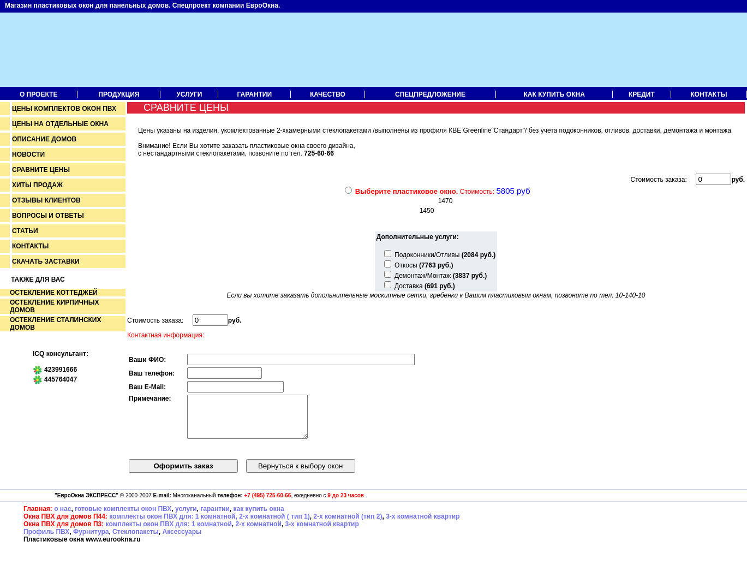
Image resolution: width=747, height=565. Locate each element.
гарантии (215, 517)
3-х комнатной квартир (422, 524)
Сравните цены (41, 170)
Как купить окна (554, 94)
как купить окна (258, 517)
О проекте (38, 94)
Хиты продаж (37, 185)
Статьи (25, 231)
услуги (186, 517)
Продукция (118, 94)
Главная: (37, 517)
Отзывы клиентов (46, 200)
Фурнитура (91, 540)
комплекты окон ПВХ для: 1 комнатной (169, 532)
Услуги (189, 94)
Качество (327, 94)
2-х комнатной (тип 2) (347, 524)
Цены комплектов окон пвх (64, 108)
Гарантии (254, 94)
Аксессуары (182, 540)
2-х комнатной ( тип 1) (274, 524)
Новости (28, 154)
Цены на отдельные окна (60, 124)
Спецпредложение (430, 94)
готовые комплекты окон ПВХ (123, 517)
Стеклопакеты (135, 540)
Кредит (642, 94)
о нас (62, 517)
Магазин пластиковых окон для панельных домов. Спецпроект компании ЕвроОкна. (142, 5)
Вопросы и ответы (48, 215)
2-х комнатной (258, 532)
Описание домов (44, 139)
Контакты (708, 94)
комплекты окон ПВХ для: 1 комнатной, (173, 524)
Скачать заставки (46, 261)
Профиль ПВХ (46, 540)
